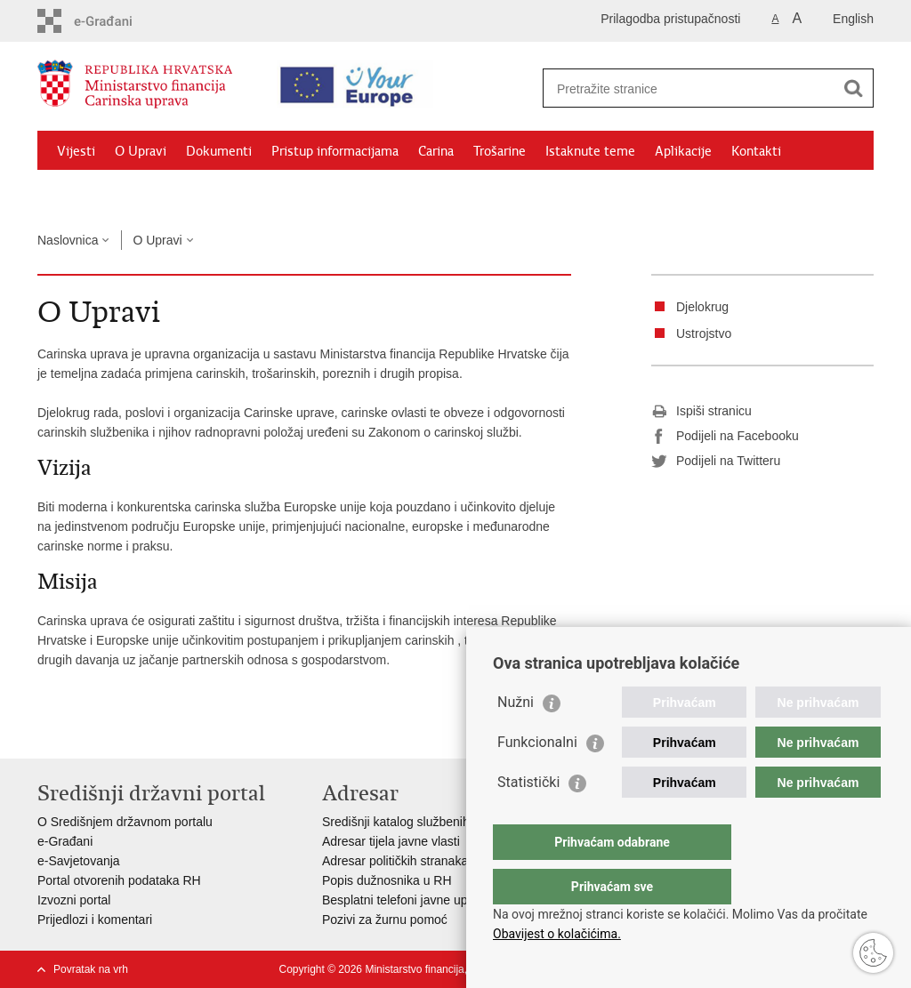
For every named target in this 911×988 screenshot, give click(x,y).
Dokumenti (219, 151)
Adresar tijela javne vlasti (391, 841)
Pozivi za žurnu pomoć (384, 919)
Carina (436, 151)
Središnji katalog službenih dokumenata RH (442, 822)
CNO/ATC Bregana (225, 192)
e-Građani (65, 841)
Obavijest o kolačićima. (557, 934)
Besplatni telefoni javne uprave (407, 900)
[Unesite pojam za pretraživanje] (692, 88)
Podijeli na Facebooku (725, 437)
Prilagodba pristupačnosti (670, 19)
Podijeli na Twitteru (715, 462)
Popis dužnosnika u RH (387, 880)
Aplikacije (683, 151)
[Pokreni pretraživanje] (853, 88)
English (853, 19)
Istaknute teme (590, 151)
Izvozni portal (73, 900)
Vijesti (76, 151)
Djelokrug (702, 307)
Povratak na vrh (90, 969)
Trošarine (499, 151)
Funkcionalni (537, 777)
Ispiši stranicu (701, 412)
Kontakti (756, 151)
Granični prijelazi (105, 192)
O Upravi (140, 151)
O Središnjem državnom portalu (125, 822)
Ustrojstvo (703, 333)
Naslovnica (67, 240)
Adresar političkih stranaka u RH (411, 861)
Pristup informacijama (335, 151)
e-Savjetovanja (78, 861)
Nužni (515, 737)
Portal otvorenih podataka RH (119, 880)
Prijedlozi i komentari (94, 919)
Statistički (528, 817)
